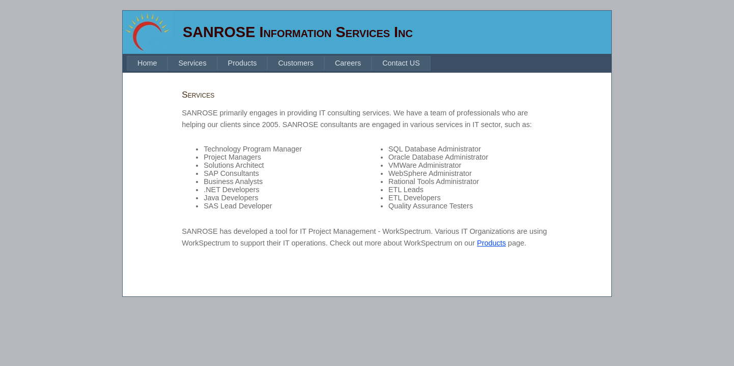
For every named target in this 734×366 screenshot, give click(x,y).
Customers (296, 63)
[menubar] (279, 63)
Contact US (401, 63)
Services (192, 63)
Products (242, 63)
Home (147, 63)
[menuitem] (147, 63)
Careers (348, 63)
